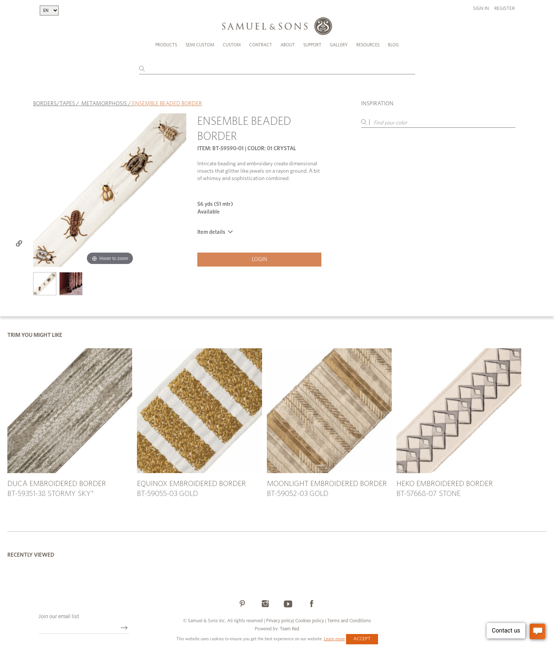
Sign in (481, 8)
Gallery (339, 45)
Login (259, 259)
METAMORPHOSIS (104, 103)
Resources (368, 45)
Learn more (334, 639)
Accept (362, 639)
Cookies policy (309, 621)
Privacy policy (279, 621)
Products (166, 45)
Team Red (289, 629)
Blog (393, 45)
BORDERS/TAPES (54, 103)
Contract (260, 45)
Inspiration (377, 103)
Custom (232, 45)
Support (312, 45)
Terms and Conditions (348, 621)
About (287, 45)
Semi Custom (200, 45)
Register (504, 8)
